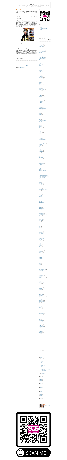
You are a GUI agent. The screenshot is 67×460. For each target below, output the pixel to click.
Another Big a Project (42, 57)
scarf (40, 245)
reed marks (40, 234)
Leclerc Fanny (41, 184)
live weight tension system (42, 189)
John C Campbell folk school (43, 175)
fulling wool (41, 151)
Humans (42, 361)
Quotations (40, 30)
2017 (41, 387)
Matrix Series (41, 200)
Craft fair (40, 109)
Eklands (40, 133)
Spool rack (40, 272)
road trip (40, 239)
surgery (40, 283)
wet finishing (41, 327)
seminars (40, 253)
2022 (41, 380)
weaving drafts (41, 320)
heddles (40, 165)
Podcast (40, 225)
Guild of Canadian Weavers (43, 351)
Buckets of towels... (42, 89)
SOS (40, 265)
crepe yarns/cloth (41, 115)
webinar (40, 325)
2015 (41, 390)
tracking (40, 306)
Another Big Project (42, 58)
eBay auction (41, 131)
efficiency (40, 132)
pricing (40, 227)
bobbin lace (40, 78)
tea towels (40, 287)
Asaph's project (41, 64)
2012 (41, 394)
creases (40, 113)
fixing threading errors (42, 143)
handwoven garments (42, 159)
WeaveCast (40, 318)
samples (40, 244)
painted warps (41, 219)
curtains (40, 116)
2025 (41, 376)
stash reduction (41, 275)
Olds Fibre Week (41, 213)
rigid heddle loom (41, 238)
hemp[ (40, 168)
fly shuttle (40, 145)
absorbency (40, 52)
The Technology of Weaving (45, 366)
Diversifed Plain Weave (42, 120)
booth (40, 83)
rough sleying (41, 240)
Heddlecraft (40, 164)
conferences (41, 103)
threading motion (41, 301)
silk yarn (40, 259)
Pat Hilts (40, 220)
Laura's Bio (40, 29)
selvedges (40, 251)
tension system (41, 294)
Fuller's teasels (41, 150)
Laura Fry (47, 404)
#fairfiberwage (41, 44)
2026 (41, 357)
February (42, 373)
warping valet (41, 315)
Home (27, 65)
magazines (40, 196)
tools (40, 303)
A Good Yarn (41, 46)
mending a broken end (42, 203)
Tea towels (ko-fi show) (42, 288)
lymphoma (40, 194)
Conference (40, 102)
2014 (41, 391)
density (40, 119)
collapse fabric (41, 97)
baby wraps (40, 70)
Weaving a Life (33, 4)
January (42, 374)
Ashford (40, 65)
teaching (40, 290)
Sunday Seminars (41, 282)
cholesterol (40, 95)
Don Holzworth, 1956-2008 (43, 28)
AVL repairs (41, 69)
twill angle (40, 308)
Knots (40, 181)
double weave (41, 122)
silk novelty (40, 257)
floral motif (40, 144)
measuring (40, 201)
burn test (40, 90)
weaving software (41, 321)
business (40, 91)
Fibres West (40, 140)
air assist (40, 54)
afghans (40, 53)
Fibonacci (40, 138)
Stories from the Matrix (42, 277)
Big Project (40, 76)
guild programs (41, 156)
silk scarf (40, 258)
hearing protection (41, 163)
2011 (41, 395)
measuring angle (41, 202)
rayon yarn (40, 232)
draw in (40, 125)
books (40, 82)
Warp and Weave (41, 313)
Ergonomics (41, 134)
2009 (41, 398)
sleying (40, 264)
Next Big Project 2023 (42, 208)
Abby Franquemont (42, 51)
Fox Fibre (40, 147)
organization (41, 216)
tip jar (40, 302)
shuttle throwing (41, 256)
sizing (40, 262)
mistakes (40, 207)
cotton (40, 106)
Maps (41, 362)
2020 (41, 383)
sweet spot (40, 284)
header (40, 162)
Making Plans (43, 365)
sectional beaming (41, 250)
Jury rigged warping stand (42, 178)
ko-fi (40, 182)
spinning (40, 271)
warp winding (41, 314)
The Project (40, 299)
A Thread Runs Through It (42, 50)
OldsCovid (40, 215)
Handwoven (41, 158)
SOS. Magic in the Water (42, 269)
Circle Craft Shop (41, 96)
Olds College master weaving (43, 210)
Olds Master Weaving (42, 214)
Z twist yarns (41, 334)
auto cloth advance (41, 66)
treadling (40, 307)
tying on (40, 309)
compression (41, 101)
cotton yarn (40, 107)
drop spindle (41, 127)
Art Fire (40, 63)
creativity (40, 114)
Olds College (41, 209)
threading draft (41, 300)
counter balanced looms (42, 108)
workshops (40, 332)
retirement (40, 237)
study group (41, 281)
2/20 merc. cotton (41, 45)
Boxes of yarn (41, 84)
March (42, 358)
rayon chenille (41, 231)
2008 (41, 399)
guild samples (41, 157)
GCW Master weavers (42, 153)
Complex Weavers (41, 100)
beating (40, 75)
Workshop (40, 331)
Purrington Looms (41, 228)
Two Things (42, 371)
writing (40, 333)
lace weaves (41, 183)
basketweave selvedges (42, 72)
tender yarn (40, 293)
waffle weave (41, 312)
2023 (41, 379)
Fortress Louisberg (41, 146)
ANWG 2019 (41, 60)
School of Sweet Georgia (42, 247)
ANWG (40, 59)
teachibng (40, 289)
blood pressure (41, 77)
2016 (41, 388)
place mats (40, 222)
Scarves (40, 246)
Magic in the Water (41, 197)
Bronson (40, 88)
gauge (40, 152)
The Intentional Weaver (42, 296)
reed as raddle (41, 233)
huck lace (40, 171)
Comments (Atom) (22, 67)
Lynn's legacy (41, 195)
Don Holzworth (41, 121)
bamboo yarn (41, 71)
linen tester (40, 188)
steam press (40, 276)
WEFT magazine (41, 326)
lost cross (40, 191)
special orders (41, 270)
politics (40, 226)
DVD (40, 128)
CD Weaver (40, 94)
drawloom (40, 126)
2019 (41, 384)
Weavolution (41, 324)
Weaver (40, 319)
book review (41, 81)
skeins (40, 263)
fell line (40, 137)
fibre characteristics (42, 139)
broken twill (41, 87)
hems (40, 169)
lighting (40, 185)
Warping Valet (41, 27)
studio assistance (41, 278)
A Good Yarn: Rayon (42, 47)
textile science (41, 295)
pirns (40, 221)
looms (40, 190)
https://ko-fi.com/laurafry (42, 170)
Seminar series (41, 252)
